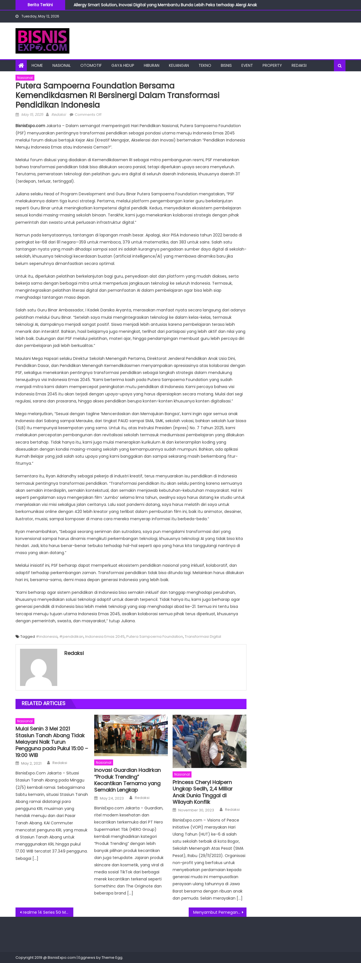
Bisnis (226, 65)
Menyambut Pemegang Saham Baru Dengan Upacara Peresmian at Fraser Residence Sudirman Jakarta (219, 912)
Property (272, 65)
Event (247, 65)
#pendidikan (71, 636)
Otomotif (91, 65)
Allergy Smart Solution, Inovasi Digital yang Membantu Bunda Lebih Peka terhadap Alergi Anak (165, 5)
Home (37, 65)
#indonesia (47, 636)
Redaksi (299, 65)
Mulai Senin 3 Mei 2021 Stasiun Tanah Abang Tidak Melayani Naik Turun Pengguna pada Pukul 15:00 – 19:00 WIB (52, 741)
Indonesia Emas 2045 (105, 636)
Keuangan (179, 65)
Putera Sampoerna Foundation (154, 636)
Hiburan (151, 65)
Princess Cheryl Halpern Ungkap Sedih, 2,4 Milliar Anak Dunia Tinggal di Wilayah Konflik (203, 792)
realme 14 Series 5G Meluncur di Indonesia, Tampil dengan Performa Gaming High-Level (48, 912)
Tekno (205, 65)
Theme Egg (112, 957)
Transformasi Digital (203, 636)
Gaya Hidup (122, 65)
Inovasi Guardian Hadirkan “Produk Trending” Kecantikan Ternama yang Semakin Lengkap (127, 780)
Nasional (61, 65)
